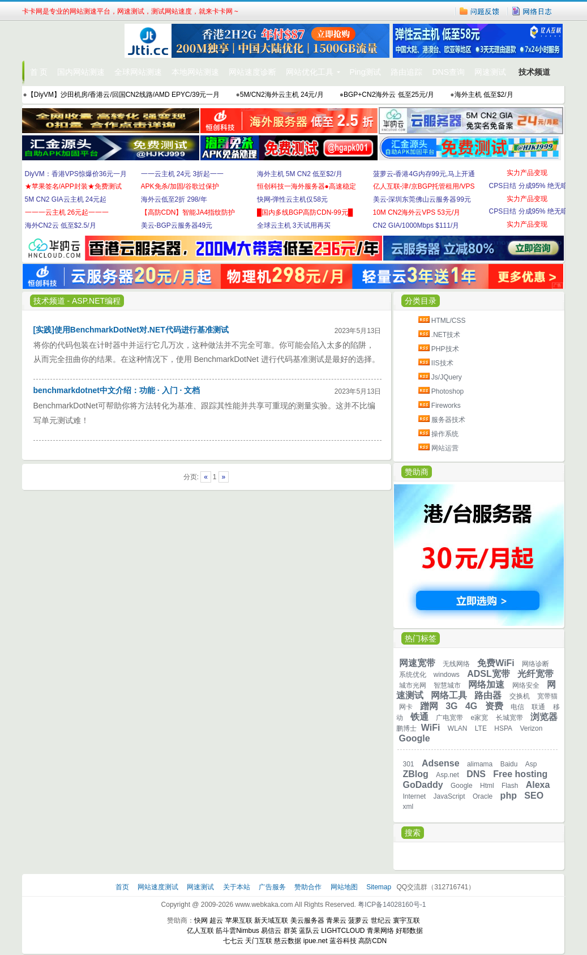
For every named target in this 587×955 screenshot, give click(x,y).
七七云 (233, 941)
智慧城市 (447, 685)
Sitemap (378, 887)
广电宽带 (449, 718)
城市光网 (412, 685)
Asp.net (447, 775)
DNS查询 (448, 71)
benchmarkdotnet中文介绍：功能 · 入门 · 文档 (116, 390)
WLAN (458, 728)
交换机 (519, 696)
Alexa (538, 785)
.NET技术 (445, 335)
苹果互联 (238, 920)
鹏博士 (406, 728)
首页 (123, 887)
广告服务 (273, 887)
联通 (538, 707)
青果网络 (380, 931)
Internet (414, 796)
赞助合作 (308, 887)
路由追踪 (406, 71)
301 (408, 764)
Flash (510, 786)
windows (447, 675)
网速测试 (490, 71)
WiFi (430, 727)
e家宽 (480, 718)
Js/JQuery (446, 377)
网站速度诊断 (252, 71)
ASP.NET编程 (96, 300)
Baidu (509, 764)
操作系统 (445, 434)
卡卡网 (73, 41)
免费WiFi (496, 663)
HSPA (503, 728)
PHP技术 (445, 349)
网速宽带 (417, 663)
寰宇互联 (406, 920)
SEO (533, 795)
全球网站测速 (138, 71)
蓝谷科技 (343, 941)
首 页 (39, 71)
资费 (494, 706)
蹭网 (429, 706)
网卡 (406, 707)
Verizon (531, 728)
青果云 (336, 920)
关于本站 (237, 887)
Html (487, 786)
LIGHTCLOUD (343, 931)
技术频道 (534, 71)
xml (408, 807)
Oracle (482, 796)
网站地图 (344, 887)
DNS (476, 774)
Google (414, 738)
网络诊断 (535, 664)
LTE (481, 728)
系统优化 (412, 675)
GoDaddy (423, 785)
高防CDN (372, 941)
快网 (201, 920)
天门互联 (258, 941)
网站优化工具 (309, 71)
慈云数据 (287, 941)
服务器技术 (448, 420)
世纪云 (381, 920)
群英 (290, 931)
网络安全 (525, 685)
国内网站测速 (81, 71)
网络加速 (486, 684)
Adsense (441, 763)
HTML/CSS (448, 321)
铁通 (419, 717)
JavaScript (449, 796)
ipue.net (315, 941)
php (508, 795)
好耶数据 (409, 931)
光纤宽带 (535, 674)
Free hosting (520, 774)
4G (471, 706)
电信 (517, 707)
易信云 (271, 931)
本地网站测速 (195, 71)
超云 (216, 920)
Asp (531, 764)
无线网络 (456, 664)
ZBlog (416, 774)
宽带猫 (547, 696)
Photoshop (447, 391)
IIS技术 (442, 363)
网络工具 (449, 695)
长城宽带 (509, 718)
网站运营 (445, 448)
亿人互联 (200, 931)
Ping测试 (365, 71)
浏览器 (544, 717)
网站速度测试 (159, 887)
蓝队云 (309, 931)
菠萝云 (358, 920)
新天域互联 (271, 920)
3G (451, 706)
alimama (479, 764)
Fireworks (446, 406)
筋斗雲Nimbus (237, 931)
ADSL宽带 (488, 674)
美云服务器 (307, 920)
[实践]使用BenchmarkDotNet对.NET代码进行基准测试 (131, 329)
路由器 (488, 695)
